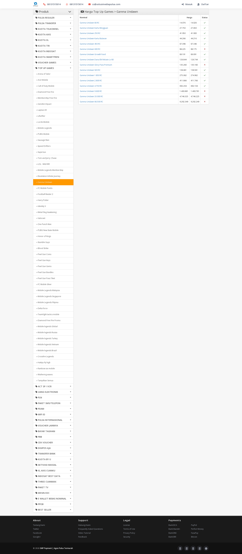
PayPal (194, 525)
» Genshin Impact (43, 104)
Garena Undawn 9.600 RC (91, 91)
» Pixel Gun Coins (43, 254)
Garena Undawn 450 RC (90, 44)
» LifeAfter (40, 116)
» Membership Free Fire (46, 98)
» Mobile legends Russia (46, 332)
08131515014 (52, 4)
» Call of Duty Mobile (44, 86)
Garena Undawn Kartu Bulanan (93, 38)
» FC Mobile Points (43, 188)
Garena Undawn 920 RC (90, 70)
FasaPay (194, 533)
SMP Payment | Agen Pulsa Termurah (56, 548)
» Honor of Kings (43, 236)
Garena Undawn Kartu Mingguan (94, 28)
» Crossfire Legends (44, 356)
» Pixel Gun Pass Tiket (45, 278)
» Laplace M (41, 110)
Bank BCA (173, 525)
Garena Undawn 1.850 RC (91, 75)
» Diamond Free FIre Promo (47, 320)
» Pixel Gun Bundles (44, 272)
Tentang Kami (39, 525)
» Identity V (40, 206)
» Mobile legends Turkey (46, 338)
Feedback (82, 537)
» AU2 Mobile (41, 80)
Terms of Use (129, 529)
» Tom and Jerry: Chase (45, 158)
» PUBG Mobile (42, 134)
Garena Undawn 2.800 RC (91, 80)
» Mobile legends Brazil (46, 350)
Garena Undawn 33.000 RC (91, 96)
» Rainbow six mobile (45, 368)
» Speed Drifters (42, 146)
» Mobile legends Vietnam (47, 344)
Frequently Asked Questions (90, 529)
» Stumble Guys (42, 242)
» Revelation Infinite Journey (47, 176)
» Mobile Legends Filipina (46, 302)
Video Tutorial (84, 533)
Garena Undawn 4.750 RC (91, 86)
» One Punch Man (43, 224)
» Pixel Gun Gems (43, 266)
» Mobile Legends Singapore (48, 296)
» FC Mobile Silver (43, 284)
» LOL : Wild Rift (42, 164)
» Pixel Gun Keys (42, 260)
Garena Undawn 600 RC (90, 49)
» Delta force (41, 308)
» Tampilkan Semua (44, 380)
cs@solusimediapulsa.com (104, 4)
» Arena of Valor (42, 74)
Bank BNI (172, 533)
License (126, 525)
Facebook (37, 533)
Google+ (37, 537)
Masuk (186, 4)
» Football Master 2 (44, 194)
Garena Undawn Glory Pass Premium (96, 65)
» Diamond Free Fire (44, 92)
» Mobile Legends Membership (49, 170)
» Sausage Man (42, 140)
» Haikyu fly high (42, 362)
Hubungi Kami (84, 525)
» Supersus (40, 152)
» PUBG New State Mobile (46, 230)
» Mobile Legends (43, 128)
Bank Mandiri (174, 529)
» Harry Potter (42, 200)
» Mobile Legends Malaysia (47, 290)
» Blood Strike (41, 248)
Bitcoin (194, 537)
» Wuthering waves (44, 374)
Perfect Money (197, 529)
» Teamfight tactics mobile (47, 314)
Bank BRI (172, 537)
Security (126, 537)
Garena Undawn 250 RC (90, 33)
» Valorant (40, 218)
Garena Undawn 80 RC (89, 22)
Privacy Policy (129, 533)
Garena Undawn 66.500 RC (91, 101)
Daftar (203, 4)
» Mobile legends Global (46, 326)
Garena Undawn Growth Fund (93, 54)
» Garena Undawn (43, 182)
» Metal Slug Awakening (45, 212)
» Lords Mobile (42, 122)
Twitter (36, 529)
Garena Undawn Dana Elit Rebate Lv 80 (97, 59)
